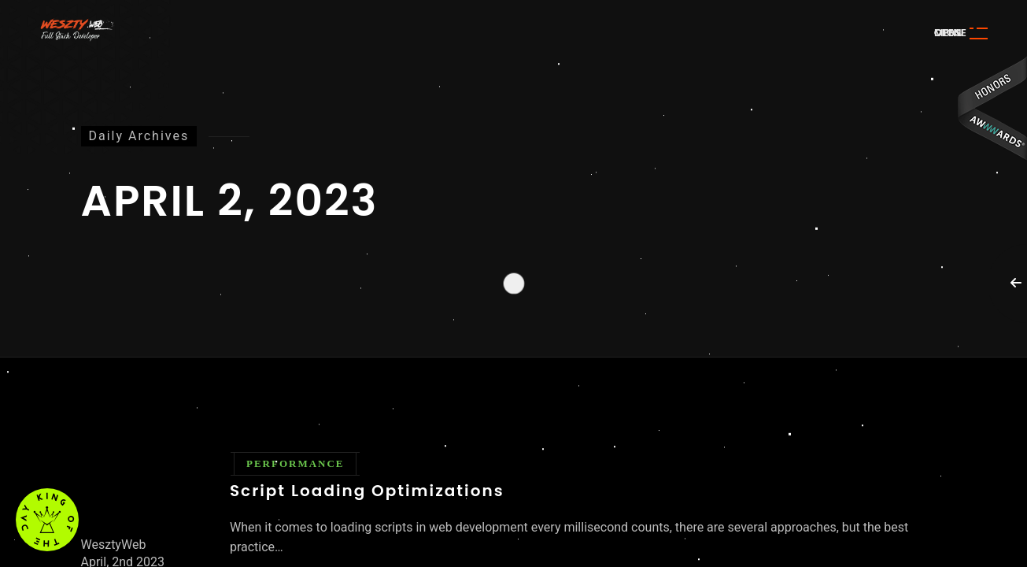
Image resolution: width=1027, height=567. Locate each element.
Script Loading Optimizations (367, 491)
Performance (295, 463)
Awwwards (991, 108)
